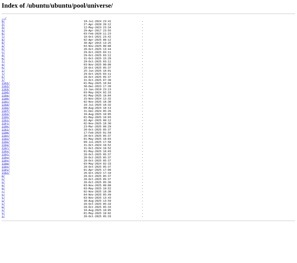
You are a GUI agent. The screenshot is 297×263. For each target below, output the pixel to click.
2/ (3, 26)
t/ (3, 234)
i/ (3, 82)
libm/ (6, 156)
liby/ (6, 201)
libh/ (6, 137)
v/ (3, 241)
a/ (3, 52)
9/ (3, 48)
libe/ (6, 126)
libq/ (6, 171)
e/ (3, 67)
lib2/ (6, 100)
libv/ (6, 189)
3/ (3, 30)
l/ (3, 93)
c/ (3, 59)
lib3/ (6, 104)
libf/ (6, 130)
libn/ (6, 160)
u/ (3, 238)
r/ (3, 227)
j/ (3, 85)
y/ (3, 253)
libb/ (6, 115)
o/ (3, 215)
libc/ (6, 119)
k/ (3, 89)
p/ (3, 219)
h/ (3, 78)
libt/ (6, 182)
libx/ (6, 197)
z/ (3, 256)
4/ (3, 33)
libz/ (6, 204)
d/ (3, 63)
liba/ (6, 111)
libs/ (6, 178)
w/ (3, 245)
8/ (3, 44)
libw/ (6, 193)
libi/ (6, 141)
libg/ (6, 134)
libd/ (6, 122)
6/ (3, 37)
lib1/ (6, 96)
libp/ (6, 167)
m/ (3, 208)
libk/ (6, 148)
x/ (3, 249)
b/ (3, 56)
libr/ (6, 175)
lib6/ (6, 108)
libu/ (6, 186)
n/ (3, 212)
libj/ (6, 145)
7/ (3, 41)
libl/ (6, 152)
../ (4, 18)
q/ (3, 223)
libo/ (6, 163)
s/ (3, 230)
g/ (3, 74)
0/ (3, 22)
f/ (3, 70)
